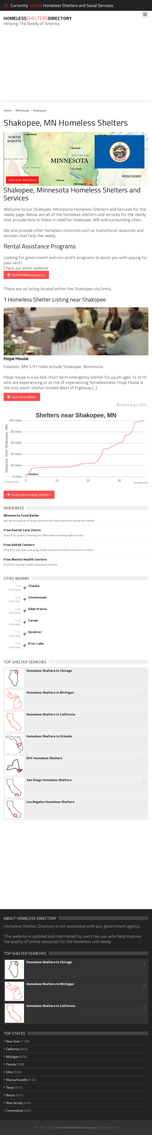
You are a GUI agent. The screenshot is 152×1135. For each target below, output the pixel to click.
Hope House (16, 358)
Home (8, 110)
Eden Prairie (37, 609)
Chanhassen (37, 597)
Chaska (33, 586)
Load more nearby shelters (29, 494)
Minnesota (22, 110)
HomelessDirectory (38, 18)
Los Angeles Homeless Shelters (50, 802)
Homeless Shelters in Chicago (49, 670)
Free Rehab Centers (19, 545)
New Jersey (14, 1102)
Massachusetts (17, 1079)
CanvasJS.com (140, 482)
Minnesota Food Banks (21, 515)
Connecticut (14, 1110)
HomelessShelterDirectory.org (75, 1127)
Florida (11, 1064)
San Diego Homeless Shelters (49, 780)
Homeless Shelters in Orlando (49, 736)
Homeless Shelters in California (50, 714)
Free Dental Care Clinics (22, 530)
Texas (10, 1087)
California (12, 1048)
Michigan (12, 1056)
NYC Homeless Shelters (44, 758)
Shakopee (39, 110)
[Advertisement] (76, 67)
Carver (33, 620)
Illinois (10, 1095)
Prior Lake (35, 643)
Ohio (9, 1071)
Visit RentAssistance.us (26, 274)
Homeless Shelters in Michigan (50, 692)
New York (13, 1041)
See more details (21, 396)
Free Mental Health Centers (25, 559)
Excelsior (35, 632)
